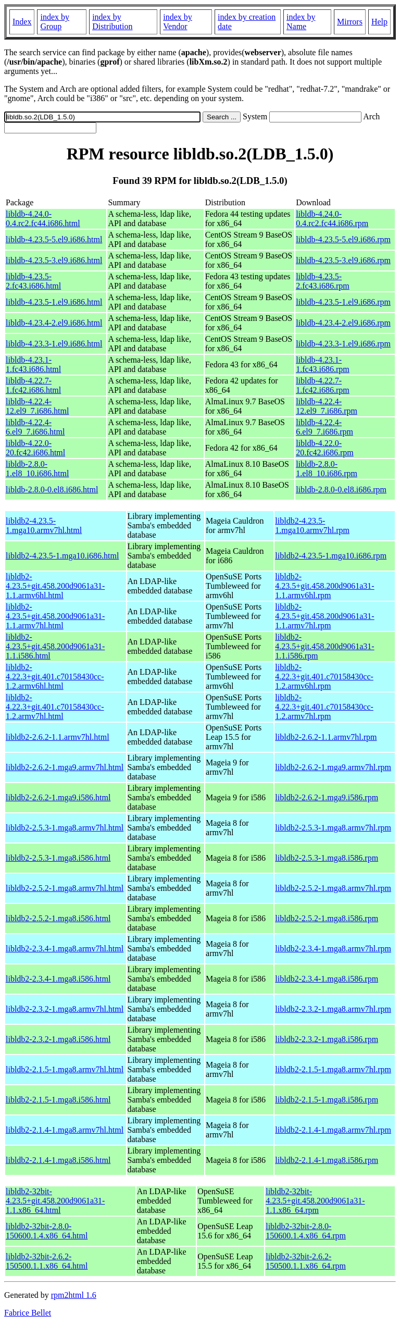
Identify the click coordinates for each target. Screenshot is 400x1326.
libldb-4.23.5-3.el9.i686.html (54, 260)
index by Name (301, 22)
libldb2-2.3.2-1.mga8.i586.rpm (326, 1039)
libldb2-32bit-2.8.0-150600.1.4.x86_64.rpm (306, 1231)
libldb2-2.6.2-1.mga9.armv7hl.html (64, 767)
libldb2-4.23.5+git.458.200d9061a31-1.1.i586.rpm (324, 646)
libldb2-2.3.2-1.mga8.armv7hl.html (64, 1009)
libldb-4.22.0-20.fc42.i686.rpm (325, 448)
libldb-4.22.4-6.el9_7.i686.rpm (324, 427)
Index (21, 21)
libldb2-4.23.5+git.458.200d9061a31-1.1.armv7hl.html (55, 616)
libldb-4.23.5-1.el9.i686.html (54, 302)
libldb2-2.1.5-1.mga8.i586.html (58, 1099)
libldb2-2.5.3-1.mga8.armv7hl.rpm (333, 827)
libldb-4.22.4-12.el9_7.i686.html (37, 406)
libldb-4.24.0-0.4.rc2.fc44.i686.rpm (332, 218)
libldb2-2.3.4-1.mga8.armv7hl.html (64, 948)
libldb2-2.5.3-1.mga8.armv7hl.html (64, 827)
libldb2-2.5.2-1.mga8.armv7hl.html (64, 888)
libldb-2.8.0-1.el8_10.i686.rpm (326, 469)
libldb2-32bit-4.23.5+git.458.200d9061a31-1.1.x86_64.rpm (315, 1201)
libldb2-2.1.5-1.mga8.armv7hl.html (64, 1069)
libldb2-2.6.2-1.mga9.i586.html (58, 797)
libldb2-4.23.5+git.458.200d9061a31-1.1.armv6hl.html (55, 586)
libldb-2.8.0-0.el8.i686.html (52, 489)
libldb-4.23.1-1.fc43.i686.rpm (322, 364)
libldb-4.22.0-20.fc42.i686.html (35, 448)
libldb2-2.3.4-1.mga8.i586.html (58, 978)
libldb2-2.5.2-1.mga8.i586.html (58, 918)
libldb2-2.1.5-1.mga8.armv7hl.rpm (333, 1069)
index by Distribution (112, 22)
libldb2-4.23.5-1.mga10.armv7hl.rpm (312, 525)
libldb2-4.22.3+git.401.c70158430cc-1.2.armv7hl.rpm (324, 707)
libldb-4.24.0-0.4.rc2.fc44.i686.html (43, 218)
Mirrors (349, 21)
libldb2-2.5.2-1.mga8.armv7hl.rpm (333, 888)
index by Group (54, 22)
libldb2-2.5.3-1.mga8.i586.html (58, 857)
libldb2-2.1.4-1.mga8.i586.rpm (326, 1160)
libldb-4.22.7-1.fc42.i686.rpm (322, 385)
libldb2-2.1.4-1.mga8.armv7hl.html (64, 1129)
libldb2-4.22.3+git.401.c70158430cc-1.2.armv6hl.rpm (324, 676)
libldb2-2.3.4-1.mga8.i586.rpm (326, 978)
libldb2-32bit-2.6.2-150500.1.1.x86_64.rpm (306, 1261)
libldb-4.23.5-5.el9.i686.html (54, 239)
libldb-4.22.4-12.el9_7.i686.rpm (326, 406)
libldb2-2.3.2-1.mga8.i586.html (58, 1039)
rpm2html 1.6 (73, 1295)
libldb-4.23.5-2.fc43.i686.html (33, 281)
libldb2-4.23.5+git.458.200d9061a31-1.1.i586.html (55, 646)
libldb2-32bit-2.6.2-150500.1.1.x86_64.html (47, 1261)
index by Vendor (177, 22)
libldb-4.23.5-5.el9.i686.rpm (343, 239)
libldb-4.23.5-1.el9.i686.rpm (343, 302)
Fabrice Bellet (27, 1312)
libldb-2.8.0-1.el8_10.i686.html (37, 469)
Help (379, 21)
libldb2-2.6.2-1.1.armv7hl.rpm (326, 737)
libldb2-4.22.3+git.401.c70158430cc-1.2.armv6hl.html (55, 676)
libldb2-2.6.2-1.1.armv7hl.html (57, 737)
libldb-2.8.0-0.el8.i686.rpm (341, 489)
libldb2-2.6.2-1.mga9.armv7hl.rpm (333, 767)
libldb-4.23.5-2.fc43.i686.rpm (322, 281)
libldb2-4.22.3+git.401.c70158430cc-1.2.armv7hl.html (55, 707)
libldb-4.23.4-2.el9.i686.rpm (343, 322)
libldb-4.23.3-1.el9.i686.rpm (343, 343)
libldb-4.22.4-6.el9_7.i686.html (35, 427)
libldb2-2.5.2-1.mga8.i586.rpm (326, 918)
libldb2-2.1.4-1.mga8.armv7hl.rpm (333, 1129)
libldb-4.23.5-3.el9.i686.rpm (343, 260)
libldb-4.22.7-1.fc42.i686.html (33, 385)
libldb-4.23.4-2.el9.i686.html (54, 322)
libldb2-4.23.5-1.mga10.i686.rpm (330, 555)
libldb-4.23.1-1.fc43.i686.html (33, 364)
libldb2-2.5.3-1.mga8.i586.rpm (326, 857)
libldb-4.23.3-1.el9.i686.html (54, 343)
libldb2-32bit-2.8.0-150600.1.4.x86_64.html (47, 1231)
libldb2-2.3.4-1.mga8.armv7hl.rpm (333, 948)
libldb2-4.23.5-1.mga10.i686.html (62, 555)
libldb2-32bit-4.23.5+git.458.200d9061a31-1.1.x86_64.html (55, 1201)
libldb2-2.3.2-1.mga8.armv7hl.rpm (333, 1009)
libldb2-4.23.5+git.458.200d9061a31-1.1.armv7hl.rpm (324, 616)
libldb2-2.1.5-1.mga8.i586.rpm (326, 1099)
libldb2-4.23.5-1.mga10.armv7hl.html (44, 525)
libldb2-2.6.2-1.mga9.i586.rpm (326, 797)
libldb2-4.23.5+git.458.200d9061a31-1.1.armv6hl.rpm (324, 586)
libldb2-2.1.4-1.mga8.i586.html (58, 1160)
